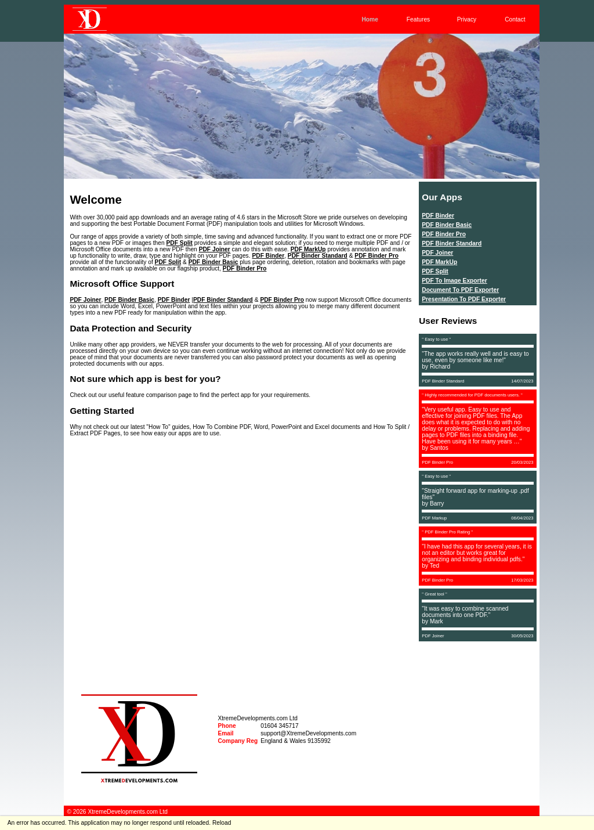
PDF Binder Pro (376, 255)
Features (418, 19)
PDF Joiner (214, 249)
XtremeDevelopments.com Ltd (258, 718)
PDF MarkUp (308, 249)
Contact (515, 19)
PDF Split (179, 243)
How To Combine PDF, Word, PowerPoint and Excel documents (276, 427)
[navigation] (139, 729)
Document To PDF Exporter (460, 290)
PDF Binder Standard (317, 255)
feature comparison (151, 395)
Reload (221, 823)
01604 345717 (279, 726)
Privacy (467, 19)
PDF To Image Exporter (454, 280)
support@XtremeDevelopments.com (308, 733)
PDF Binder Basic (213, 262)
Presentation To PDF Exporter (464, 299)
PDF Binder (268, 255)
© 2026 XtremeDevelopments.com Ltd (117, 812)
